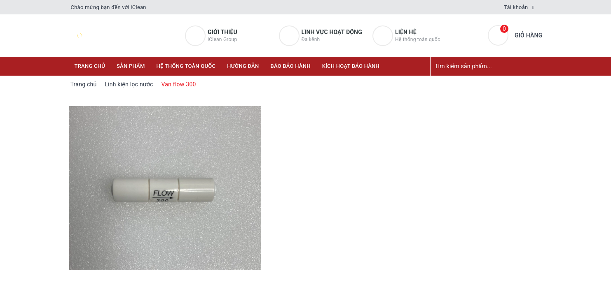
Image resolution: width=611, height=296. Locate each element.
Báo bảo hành (290, 66)
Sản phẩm (131, 66)
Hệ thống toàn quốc (186, 66)
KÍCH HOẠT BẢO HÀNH (350, 66)
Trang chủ (90, 66)
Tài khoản (516, 7)
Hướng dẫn (243, 66)
